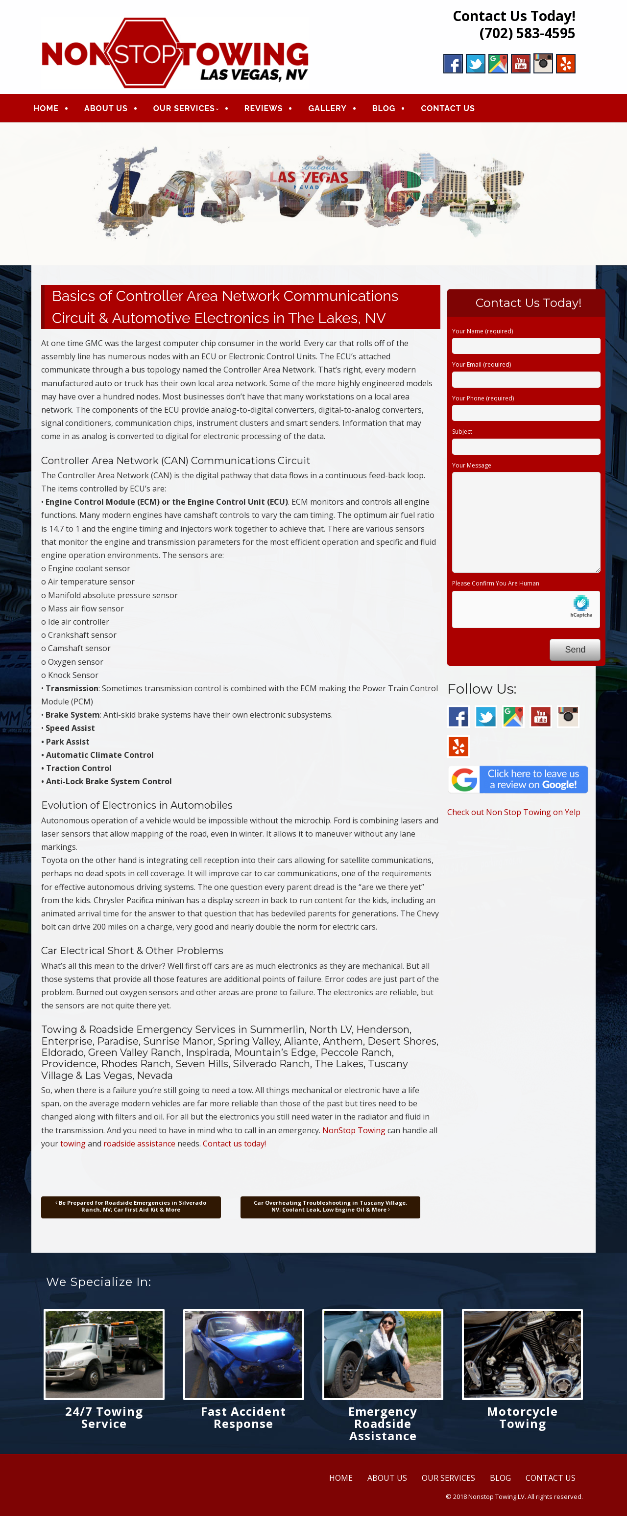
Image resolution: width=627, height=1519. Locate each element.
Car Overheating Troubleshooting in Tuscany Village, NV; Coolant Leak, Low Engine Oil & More (330, 1209)
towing (73, 1146)
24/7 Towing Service (104, 1419)
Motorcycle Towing (522, 1419)
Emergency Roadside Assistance (382, 1425)
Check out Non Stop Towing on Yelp (513, 815)
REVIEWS (272, 110)
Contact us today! (234, 1146)
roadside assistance (139, 1146)
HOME (54, 110)
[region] (313, 196)
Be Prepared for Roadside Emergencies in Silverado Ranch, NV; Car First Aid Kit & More (130, 1209)
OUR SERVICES (192, 110)
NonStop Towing (354, 1132)
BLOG (392, 110)
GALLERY (336, 110)
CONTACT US (456, 110)
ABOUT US (114, 110)
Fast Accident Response (243, 1419)
